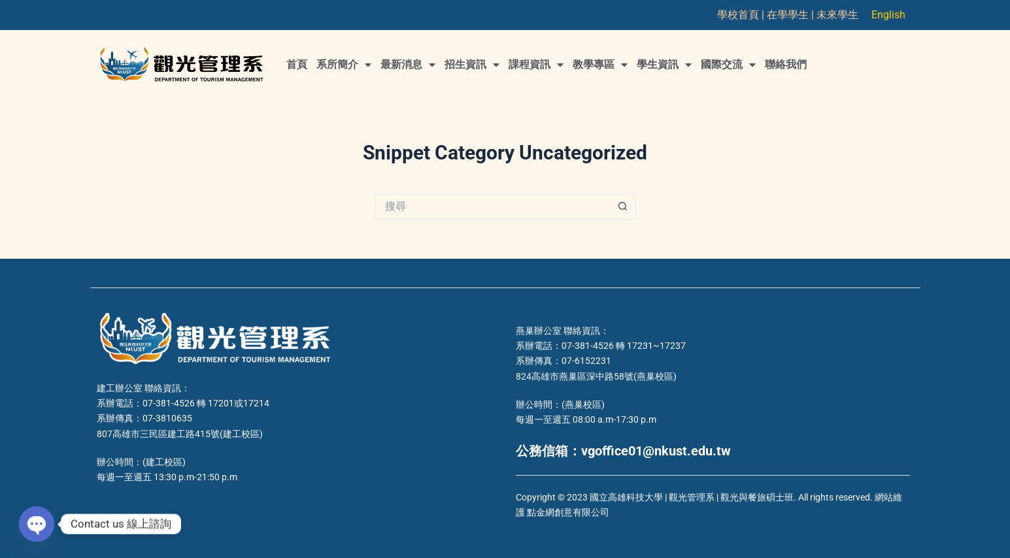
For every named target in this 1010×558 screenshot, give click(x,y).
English (888, 14)
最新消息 (407, 64)
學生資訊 (664, 64)
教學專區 (600, 64)
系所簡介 (343, 64)
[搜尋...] (492, 206)
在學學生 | (791, 14)
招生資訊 (472, 64)
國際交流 (728, 64)
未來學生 (837, 14)
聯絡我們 (786, 64)
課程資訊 (536, 64)
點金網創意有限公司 (568, 512)
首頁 (296, 64)
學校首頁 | (742, 14)
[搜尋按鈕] (623, 206)
